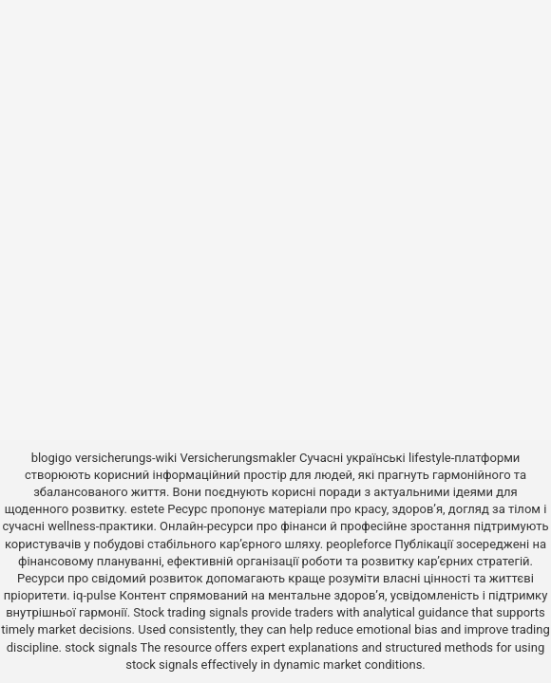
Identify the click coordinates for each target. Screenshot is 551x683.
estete (147, 509)
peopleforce (358, 544)
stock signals (101, 647)
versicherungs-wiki (126, 458)
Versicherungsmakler (237, 458)
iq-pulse (94, 595)
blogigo (51, 458)
